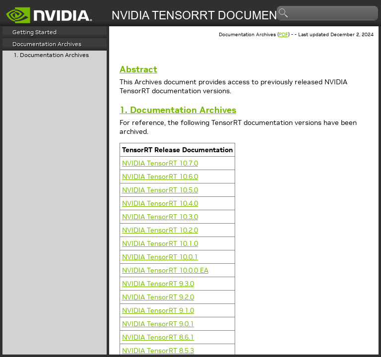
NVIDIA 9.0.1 (158, 323)
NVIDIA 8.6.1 (158, 337)
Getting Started (34, 32)
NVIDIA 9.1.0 (158, 310)
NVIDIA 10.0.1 (160, 256)
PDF (283, 34)
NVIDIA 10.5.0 (160, 189)
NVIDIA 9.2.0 (158, 297)
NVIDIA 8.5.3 (158, 350)
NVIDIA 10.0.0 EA (165, 270)
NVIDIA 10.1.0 (160, 243)
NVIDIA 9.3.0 (158, 283)
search (284, 13)
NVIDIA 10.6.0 (160, 176)
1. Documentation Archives (51, 55)
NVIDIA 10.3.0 (160, 216)
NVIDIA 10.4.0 (160, 203)
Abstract (138, 69)
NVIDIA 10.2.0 (160, 230)
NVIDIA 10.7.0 (160, 163)
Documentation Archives (46, 44)
